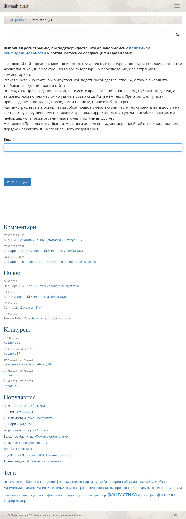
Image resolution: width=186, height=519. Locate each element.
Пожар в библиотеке (51, 436)
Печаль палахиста (39, 418)
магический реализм (19, 488)
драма (90, 481)
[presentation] (40, 164)
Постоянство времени (44, 461)
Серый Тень (13, 442)
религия (158, 488)
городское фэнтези (54, 481)
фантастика (122, 494)
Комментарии (22, 227)
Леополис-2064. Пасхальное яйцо (47, 455)
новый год (106, 488)
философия (146, 495)
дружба (101, 481)
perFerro (10, 411)
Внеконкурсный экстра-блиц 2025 (29, 364)
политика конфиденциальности (58, 515)
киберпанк (130, 481)
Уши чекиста (13, 418)
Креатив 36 (12, 375)
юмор (21, 500)
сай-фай (10, 495)
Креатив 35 (12, 386)
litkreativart (16, 6)
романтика (174, 488)
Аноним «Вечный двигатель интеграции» (51, 240)
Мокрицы (26, 411)
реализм (143, 488)
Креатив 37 (12, 353)
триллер (99, 495)
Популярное (20, 397)
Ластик (41, 430)
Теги (10, 472)
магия (41, 488)
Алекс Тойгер (14, 405)
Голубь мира (35, 405)
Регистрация (17, 181)
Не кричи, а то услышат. (50, 318)
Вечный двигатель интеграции (41, 297)
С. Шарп (10, 250)
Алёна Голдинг (15, 461)
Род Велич (11, 455)
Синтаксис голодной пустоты (56, 286)
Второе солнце (35, 442)
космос (147, 481)
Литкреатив (16, 20)
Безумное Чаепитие (18, 436)
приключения (125, 488)
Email (9, 139)
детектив (77, 481)
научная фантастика (81, 488)
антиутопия (14, 481)
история (114, 481)
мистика (56, 487)
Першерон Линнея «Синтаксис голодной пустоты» (59, 261)
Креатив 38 (12, 342)
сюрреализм (82, 495)
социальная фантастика (46, 495)
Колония (24, 449)
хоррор (9, 500)
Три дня (24, 424)
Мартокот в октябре (19, 430)
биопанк (32, 481)
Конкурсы (17, 329)
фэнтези (166, 494)
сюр (69, 495)
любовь (161, 481)
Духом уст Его (30, 307)
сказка (22, 495)
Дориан (9, 449)
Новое (12, 272)
